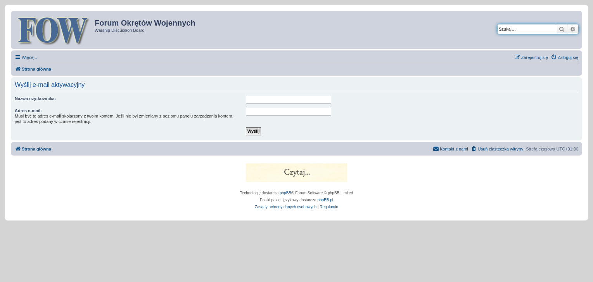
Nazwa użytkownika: (35, 98)
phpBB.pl (325, 200)
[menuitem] (564, 57)
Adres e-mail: (28, 110)
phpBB (285, 193)
